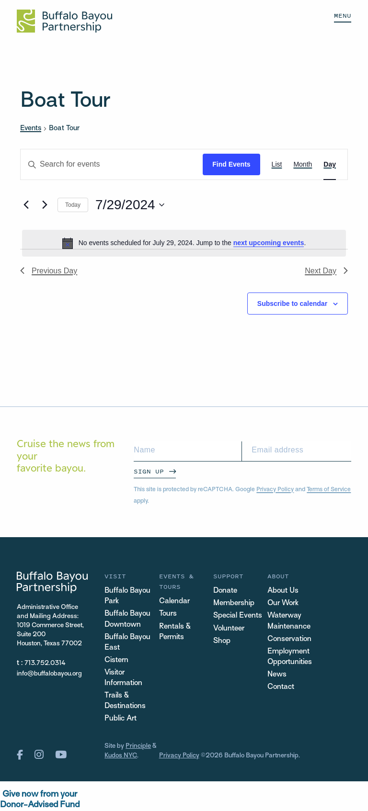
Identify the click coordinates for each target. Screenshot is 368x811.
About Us (283, 591)
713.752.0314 (45, 663)
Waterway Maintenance (288, 621)
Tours (168, 614)
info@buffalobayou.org (49, 674)
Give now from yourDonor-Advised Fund (40, 799)
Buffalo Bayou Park (127, 596)
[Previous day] (26, 205)
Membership (233, 603)
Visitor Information (123, 678)
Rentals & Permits (175, 632)
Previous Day (48, 271)
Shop (221, 641)
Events (30, 128)
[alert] (184, 243)
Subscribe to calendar (292, 303)
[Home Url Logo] (64, 21)
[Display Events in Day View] (329, 164)
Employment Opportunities (289, 657)
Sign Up (149, 471)
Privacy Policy (275, 490)
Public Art (120, 718)
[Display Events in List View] (277, 164)
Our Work (283, 603)
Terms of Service (329, 490)
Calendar (174, 601)
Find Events (231, 164)
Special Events (237, 616)
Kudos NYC (120, 756)
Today (72, 205)
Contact (280, 687)
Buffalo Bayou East (127, 643)
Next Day (326, 271)
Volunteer (228, 628)
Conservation (289, 639)
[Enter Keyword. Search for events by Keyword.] (112, 164)
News (277, 674)
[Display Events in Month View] (302, 164)
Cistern (116, 660)
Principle (138, 746)
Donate (225, 591)
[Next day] (44, 205)
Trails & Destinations (125, 701)
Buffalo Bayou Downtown (127, 619)
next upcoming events (268, 243)
